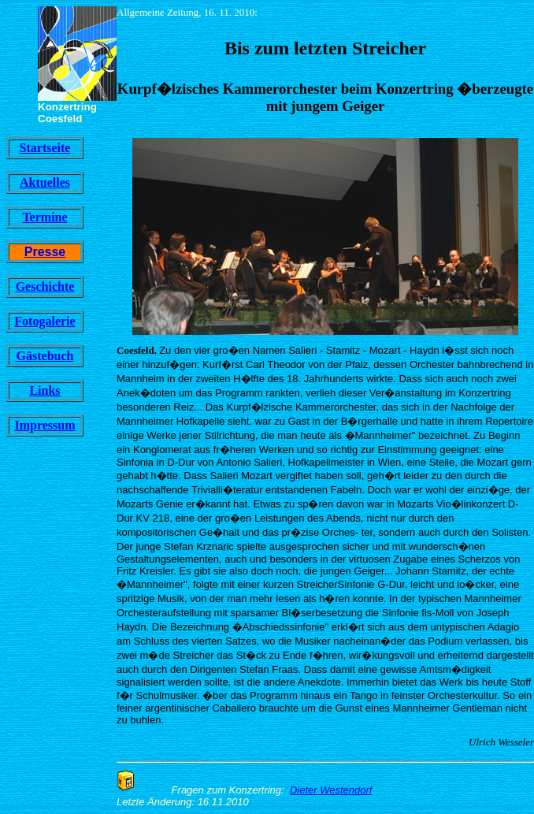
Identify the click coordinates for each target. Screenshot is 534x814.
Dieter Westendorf (331, 790)
